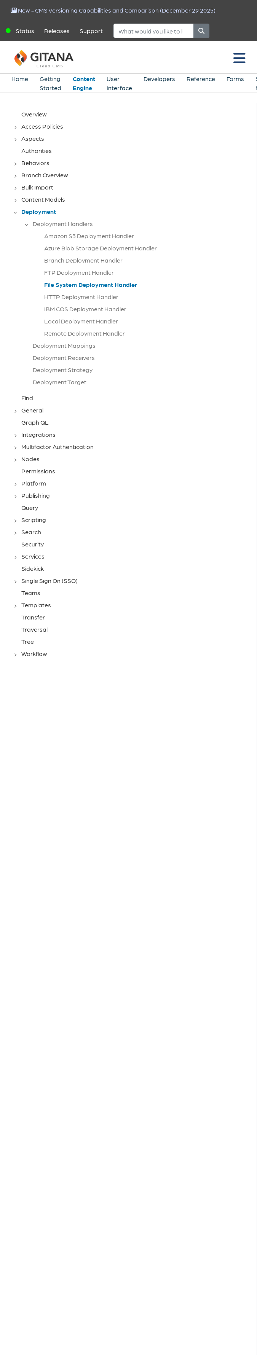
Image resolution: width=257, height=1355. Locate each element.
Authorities (36, 150)
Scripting (33, 520)
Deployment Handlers (63, 224)
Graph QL (35, 422)
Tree (27, 641)
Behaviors (35, 163)
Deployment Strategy (63, 370)
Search (31, 532)
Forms (235, 79)
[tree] (132, 384)
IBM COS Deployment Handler (85, 309)
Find (27, 398)
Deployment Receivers (64, 357)
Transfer (33, 617)
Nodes (30, 459)
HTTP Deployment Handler (81, 297)
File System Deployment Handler (90, 284)
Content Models (43, 199)
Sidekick (32, 568)
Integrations (38, 434)
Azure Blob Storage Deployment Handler (100, 248)
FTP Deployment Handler (79, 272)
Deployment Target (59, 382)
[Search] (153, 31)
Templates (36, 605)
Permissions (38, 471)
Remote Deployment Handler (84, 333)
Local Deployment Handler (81, 321)
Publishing (35, 495)
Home (19, 79)
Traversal (34, 629)
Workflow (34, 654)
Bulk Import (37, 187)
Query (29, 507)
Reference (201, 79)
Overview (34, 114)
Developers (159, 79)
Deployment (38, 211)
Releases (57, 31)
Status (25, 31)
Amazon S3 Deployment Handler (89, 236)
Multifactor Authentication (57, 447)
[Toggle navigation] (239, 57)
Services (33, 556)
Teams (30, 593)
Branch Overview (44, 175)
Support (91, 31)
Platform (33, 483)
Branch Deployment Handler (83, 260)
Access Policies (42, 126)
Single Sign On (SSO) (49, 580)
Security (32, 544)
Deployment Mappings (64, 345)
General (32, 410)
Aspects (32, 138)
